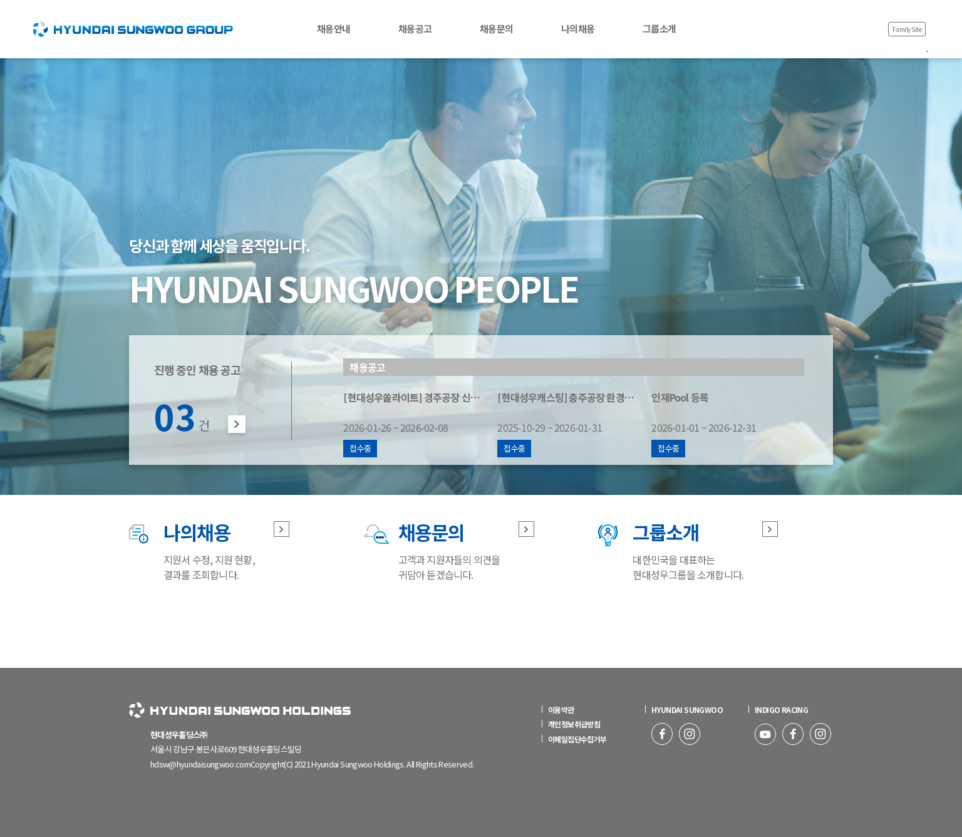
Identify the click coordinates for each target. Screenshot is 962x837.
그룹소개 (659, 28)
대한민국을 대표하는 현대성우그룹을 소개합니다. (688, 550)
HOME (41, 6)
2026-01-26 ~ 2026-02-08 (419, 423)
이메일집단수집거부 (574, 739)
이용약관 (558, 709)
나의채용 (577, 28)
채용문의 (496, 28)
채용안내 (333, 28)
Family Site (907, 29)
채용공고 (415, 28)
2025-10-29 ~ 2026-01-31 (573, 423)
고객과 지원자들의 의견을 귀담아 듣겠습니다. (449, 550)
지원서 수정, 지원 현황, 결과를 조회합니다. (209, 550)
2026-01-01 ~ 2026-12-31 (720, 423)
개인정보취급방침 (571, 724)
